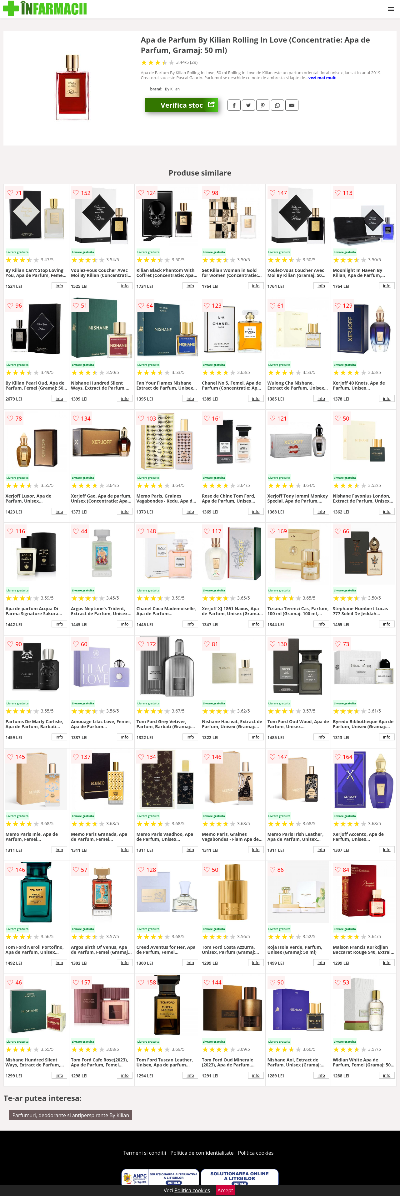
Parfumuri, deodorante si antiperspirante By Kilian (70, 1115)
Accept (225, 1190)
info (59, 286)
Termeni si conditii (144, 1152)
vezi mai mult (322, 77)
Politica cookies (256, 1152)
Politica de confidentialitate (202, 1152)
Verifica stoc (189, 105)
